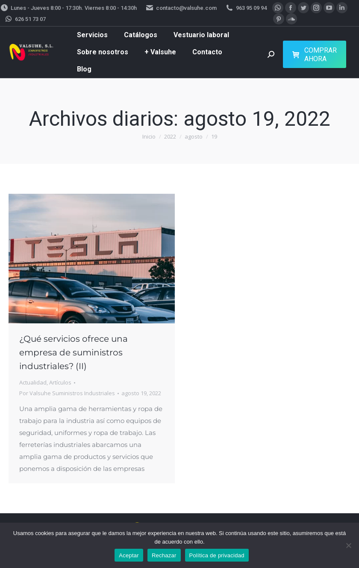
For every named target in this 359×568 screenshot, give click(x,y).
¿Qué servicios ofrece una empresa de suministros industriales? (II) (73, 352)
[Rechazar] (348, 545)
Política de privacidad (216, 555)
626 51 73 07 (25, 19)
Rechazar (164, 555)
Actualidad (33, 382)
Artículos (60, 382)
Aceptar (129, 555)
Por (67, 393)
